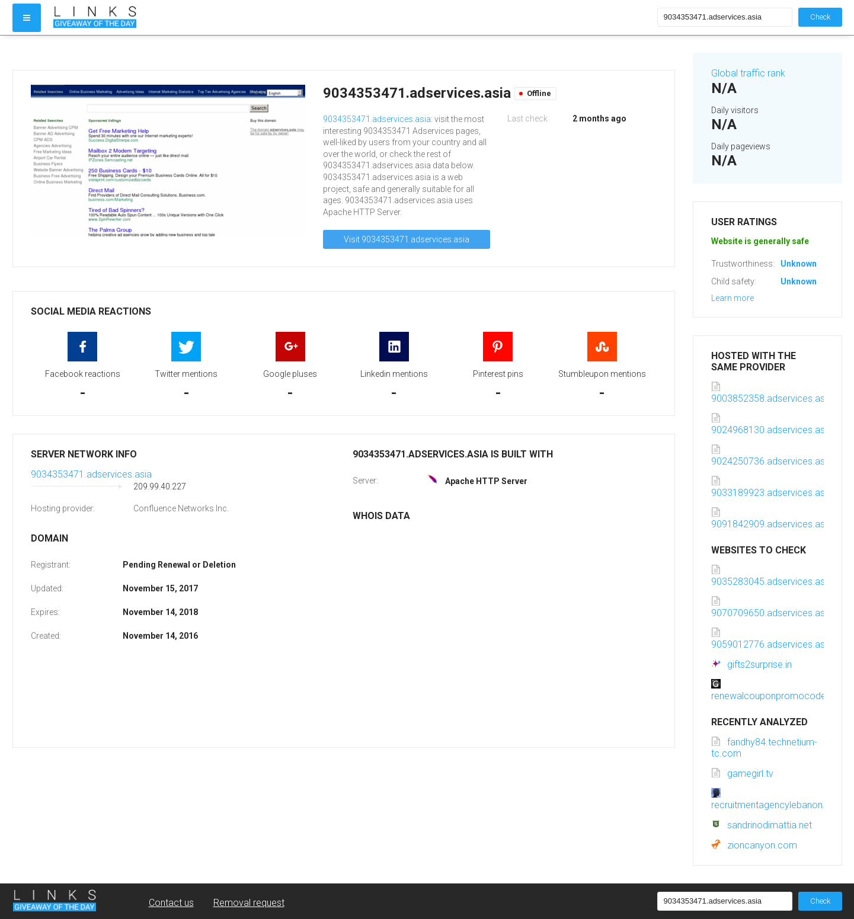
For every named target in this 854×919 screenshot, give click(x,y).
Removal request (248, 902)
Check (820, 16)
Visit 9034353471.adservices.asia (406, 239)
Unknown (799, 263)
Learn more (732, 298)
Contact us (171, 902)
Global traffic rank (748, 73)
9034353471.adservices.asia (377, 119)
